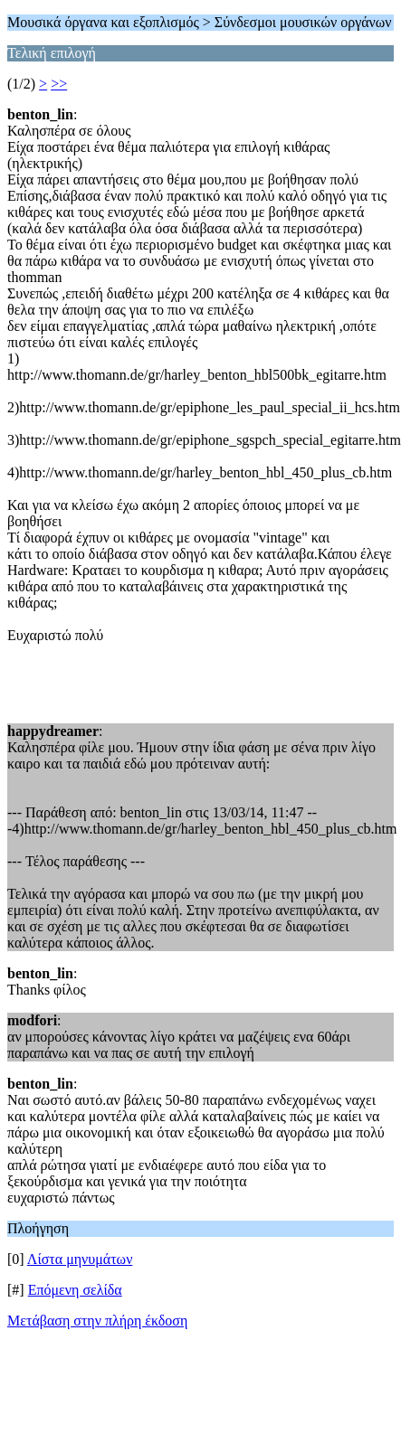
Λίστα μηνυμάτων (80, 1259)
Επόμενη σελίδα (75, 1289)
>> (59, 83)
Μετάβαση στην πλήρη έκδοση (97, 1320)
